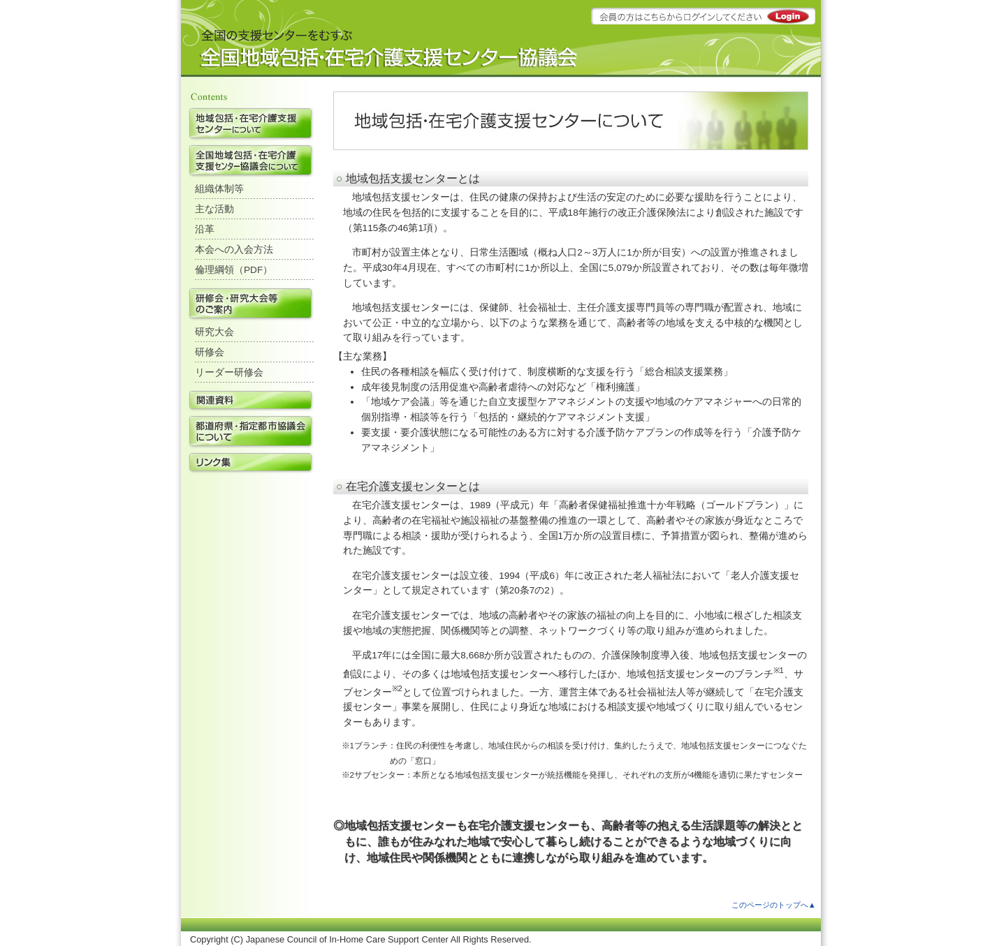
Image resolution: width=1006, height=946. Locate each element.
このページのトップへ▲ (773, 905)
